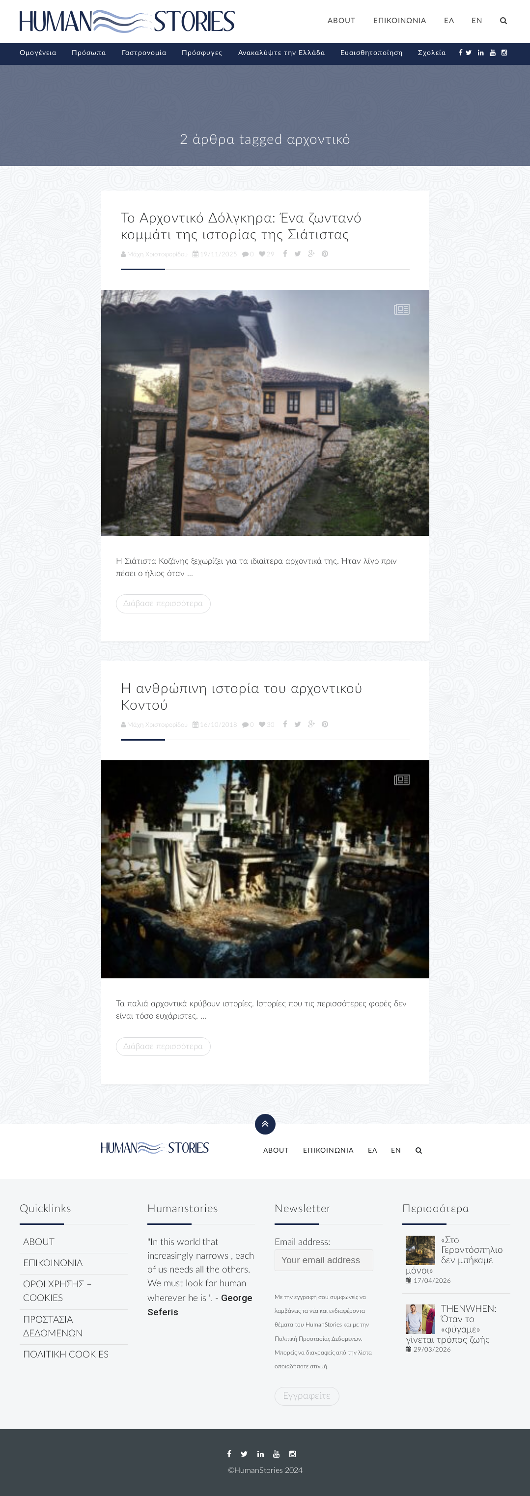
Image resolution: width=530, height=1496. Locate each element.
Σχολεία (432, 53)
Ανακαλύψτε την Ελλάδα (281, 53)
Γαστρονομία (144, 53)
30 (267, 724)
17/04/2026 (432, 1280)
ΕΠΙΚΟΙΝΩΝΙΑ (399, 21)
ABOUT (342, 21)
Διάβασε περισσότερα (163, 603)
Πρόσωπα (89, 53)
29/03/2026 (432, 1349)
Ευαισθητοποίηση (371, 53)
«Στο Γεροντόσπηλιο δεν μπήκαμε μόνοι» (454, 1255)
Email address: (324, 1254)
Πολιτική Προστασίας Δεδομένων (318, 1339)
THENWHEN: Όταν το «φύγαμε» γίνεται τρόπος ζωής (451, 1324)
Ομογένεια (38, 53)
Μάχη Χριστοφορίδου (154, 254)
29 (267, 254)
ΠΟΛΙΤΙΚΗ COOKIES (66, 1354)
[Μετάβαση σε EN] (477, 22)
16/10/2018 (215, 724)
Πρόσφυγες (202, 53)
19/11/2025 (215, 254)
